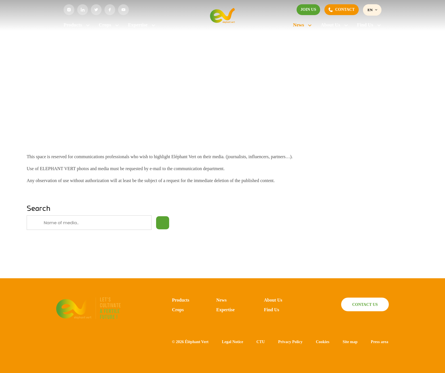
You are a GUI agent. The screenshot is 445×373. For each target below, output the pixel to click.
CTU (261, 342)
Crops (109, 25)
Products (77, 25)
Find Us (369, 25)
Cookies (322, 342)
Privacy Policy (290, 342)
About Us (335, 25)
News (302, 25)
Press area (379, 342)
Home (68, 45)
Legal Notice (232, 342)
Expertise (142, 25)
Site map (350, 342)
